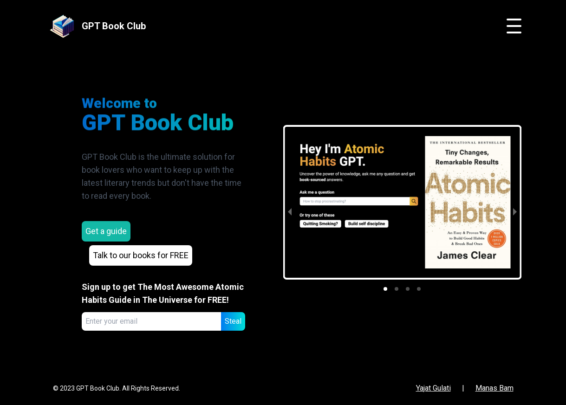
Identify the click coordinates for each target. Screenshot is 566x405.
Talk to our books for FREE (141, 255)
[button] (385, 289)
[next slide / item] (514, 212)
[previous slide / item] (289, 212)
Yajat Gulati (433, 388)
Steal (233, 321)
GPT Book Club (114, 26)
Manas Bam (494, 388)
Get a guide (106, 231)
